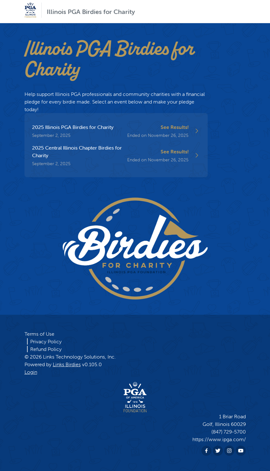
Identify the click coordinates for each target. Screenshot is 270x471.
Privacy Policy (46, 341)
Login (30, 372)
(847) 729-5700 (228, 431)
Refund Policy (46, 349)
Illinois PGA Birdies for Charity (91, 12)
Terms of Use (39, 334)
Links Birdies (67, 364)
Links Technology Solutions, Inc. (79, 356)
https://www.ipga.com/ (219, 439)
